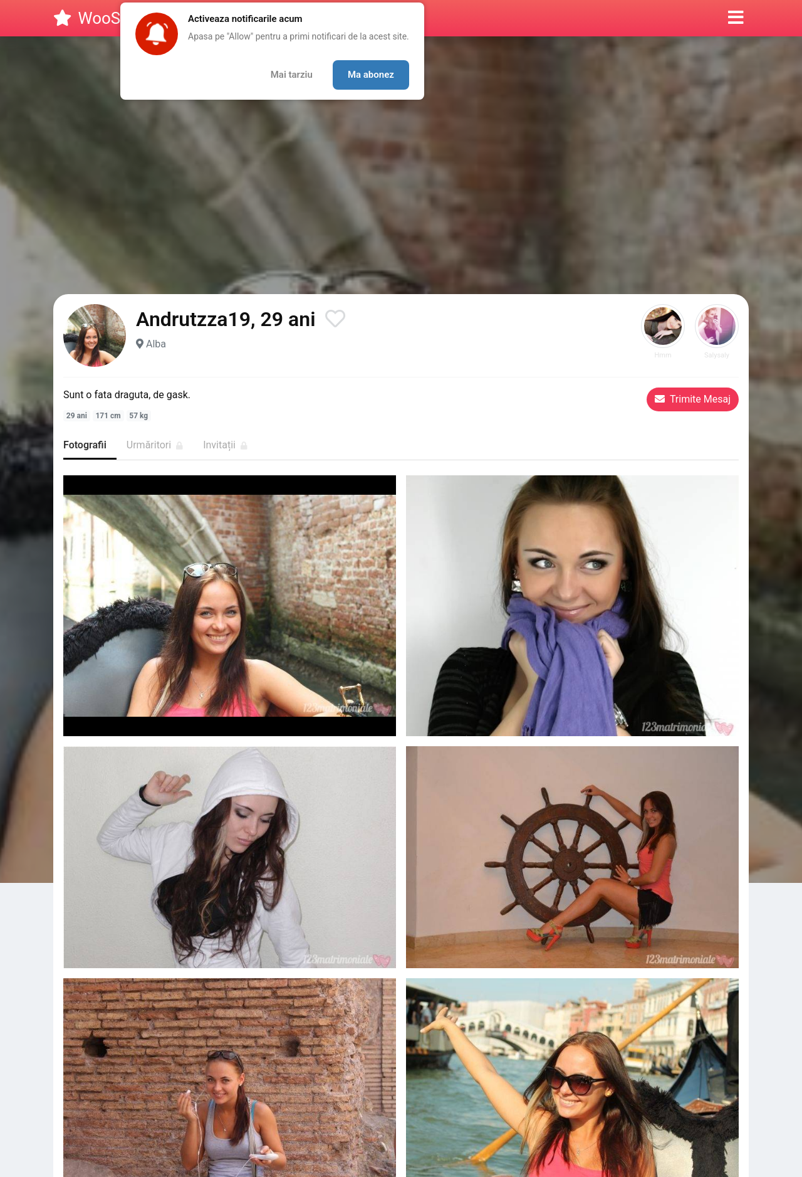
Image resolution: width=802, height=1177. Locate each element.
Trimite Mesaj (693, 399)
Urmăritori (155, 445)
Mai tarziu (292, 74)
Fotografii (85, 445)
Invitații (225, 445)
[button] (736, 18)
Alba (156, 344)
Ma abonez (371, 74)
